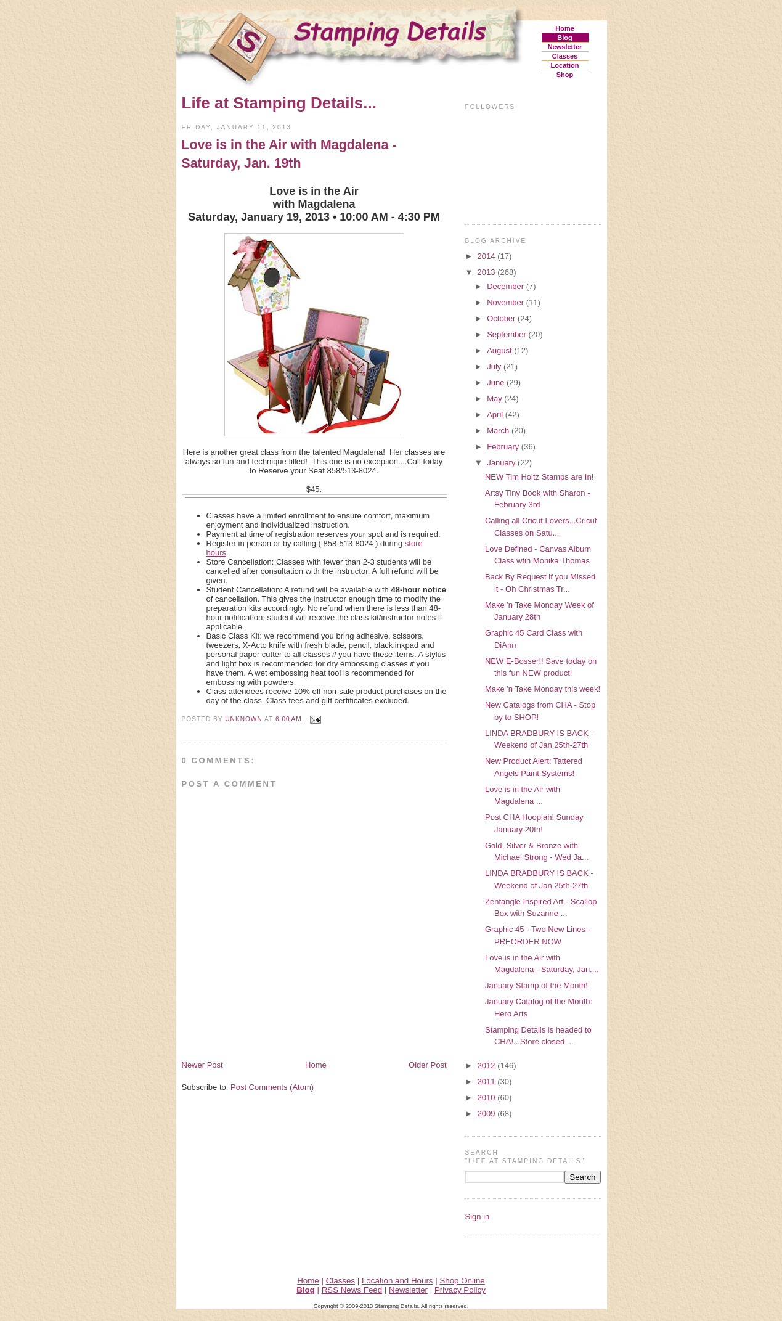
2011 (488, 1081)
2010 (488, 1097)
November (506, 302)
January (502, 462)
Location (565, 65)
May (495, 398)
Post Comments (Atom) (272, 1087)
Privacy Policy (460, 1289)
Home (564, 28)
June (497, 382)
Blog (564, 37)
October (502, 318)
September (507, 334)
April (496, 414)
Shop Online (461, 1280)
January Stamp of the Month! (536, 985)
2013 (488, 272)
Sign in (477, 1216)
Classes (565, 56)
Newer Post (202, 1064)
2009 (488, 1113)
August (500, 350)
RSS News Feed (352, 1289)
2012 (488, 1065)
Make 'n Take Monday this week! (542, 688)
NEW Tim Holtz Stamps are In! (539, 476)
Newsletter (565, 47)
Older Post (427, 1064)
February (504, 446)
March (499, 430)
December (506, 286)
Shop (565, 74)
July (495, 366)
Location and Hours (397, 1280)
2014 (488, 256)
